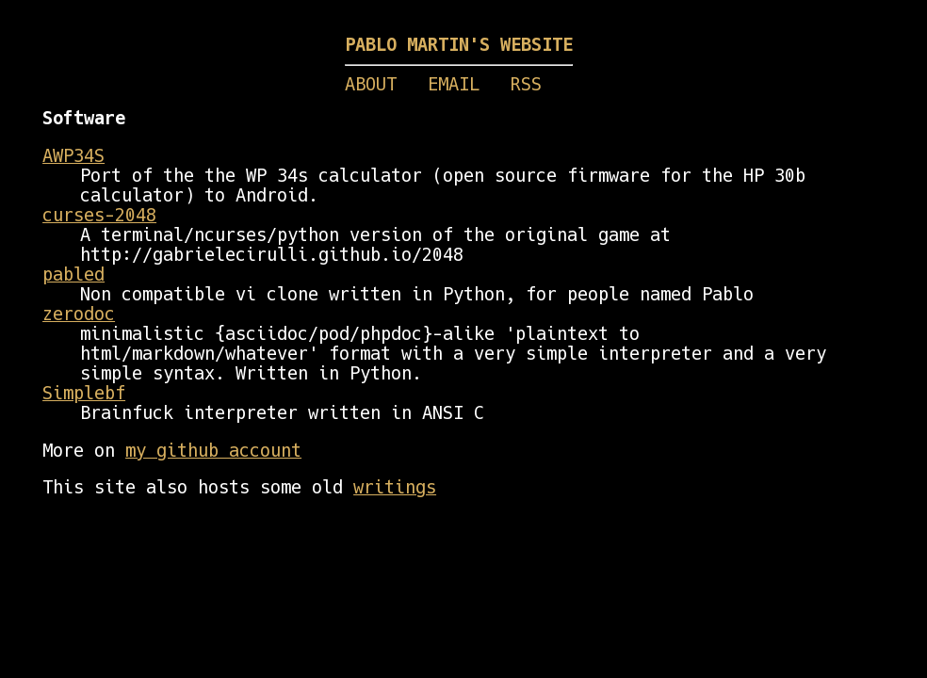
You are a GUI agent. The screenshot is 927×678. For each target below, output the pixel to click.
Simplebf (83, 393)
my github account (213, 450)
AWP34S (73, 156)
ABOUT (371, 84)
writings (394, 487)
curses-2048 (99, 215)
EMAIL (454, 84)
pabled (73, 274)
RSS (526, 84)
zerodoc (78, 314)
